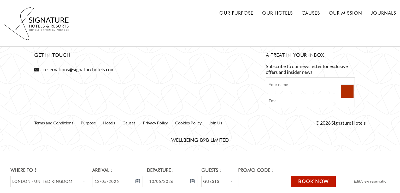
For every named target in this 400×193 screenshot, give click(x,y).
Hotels (109, 122)
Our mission (345, 13)
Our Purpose (236, 13)
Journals (383, 13)
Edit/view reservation (371, 181)
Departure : (160, 170)
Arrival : (102, 170)
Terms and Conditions (53, 122)
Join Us (215, 122)
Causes (311, 13)
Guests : (211, 170)
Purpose (88, 122)
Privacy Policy (155, 122)
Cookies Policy (188, 122)
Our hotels (277, 13)
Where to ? (23, 170)
